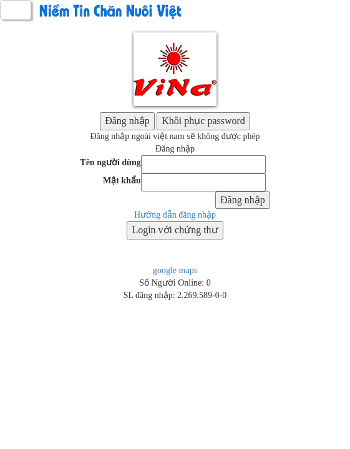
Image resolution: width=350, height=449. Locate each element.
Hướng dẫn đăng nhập (175, 215)
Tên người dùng (110, 162)
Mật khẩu (122, 180)
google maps (175, 270)
